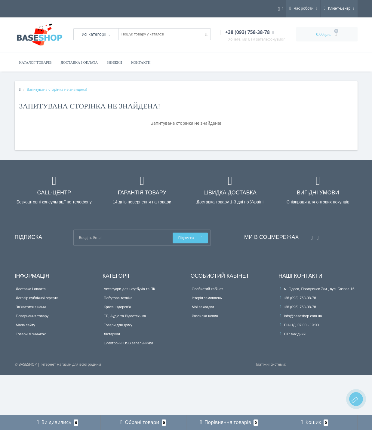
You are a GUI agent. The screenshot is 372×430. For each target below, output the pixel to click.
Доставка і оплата (79, 62)
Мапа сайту (25, 325)
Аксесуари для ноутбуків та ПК (129, 289)
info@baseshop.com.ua (301, 316)
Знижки (114, 62)
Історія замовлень (207, 298)
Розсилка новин (205, 316)
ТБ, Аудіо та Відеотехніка (125, 316)
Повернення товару (32, 316)
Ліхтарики (112, 334)
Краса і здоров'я (117, 307)
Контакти (140, 62)
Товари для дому (118, 325)
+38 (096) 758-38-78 (298, 307)
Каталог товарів (35, 62)
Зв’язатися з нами (31, 307)
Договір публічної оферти (37, 298)
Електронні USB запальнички (128, 343)
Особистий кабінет (207, 289)
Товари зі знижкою (31, 334)
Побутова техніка (118, 298)
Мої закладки (203, 307)
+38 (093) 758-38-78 (298, 298)
